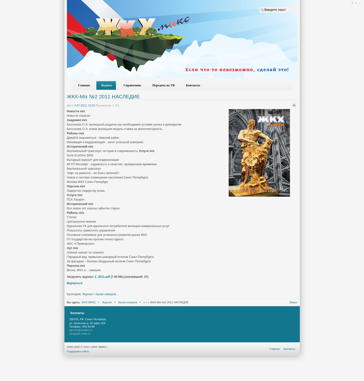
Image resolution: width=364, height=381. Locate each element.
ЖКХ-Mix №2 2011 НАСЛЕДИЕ (103, 96)
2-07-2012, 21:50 (84, 105)
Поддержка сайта (78, 351)
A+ (352, 3)
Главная (84, 85)
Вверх (293, 302)
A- (360, 3)
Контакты (193, 85)
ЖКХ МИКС (89, 302)
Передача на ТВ (163, 85)
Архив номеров (105, 294)
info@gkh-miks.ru (79, 333)
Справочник (132, 85)
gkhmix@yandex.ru (80, 330)
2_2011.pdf (102, 277)
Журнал (107, 85)
